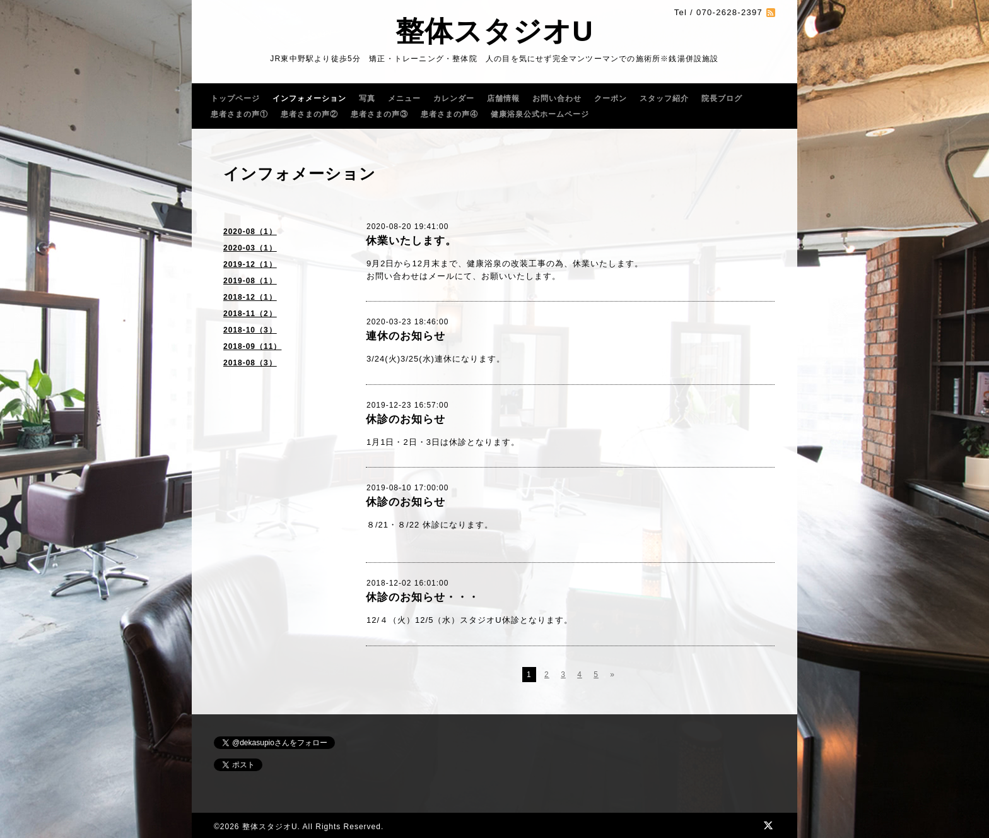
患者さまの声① (239, 114)
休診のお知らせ (405, 419)
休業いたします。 (411, 241)
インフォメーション (309, 98)
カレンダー (453, 98)
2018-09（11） (252, 346)
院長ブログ (721, 98)
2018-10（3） (250, 330)
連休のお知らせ (405, 336)
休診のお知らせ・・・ (422, 597)
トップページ (235, 98)
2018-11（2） (250, 313)
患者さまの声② (309, 114)
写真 (367, 98)
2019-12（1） (250, 264)
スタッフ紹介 (664, 98)
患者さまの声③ (379, 114)
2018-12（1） (250, 297)
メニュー (404, 98)
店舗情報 (503, 98)
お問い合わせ (557, 98)
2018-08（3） (250, 362)
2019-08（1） (250, 280)
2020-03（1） (250, 248)
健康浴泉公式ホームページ (540, 114)
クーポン (610, 98)
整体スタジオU (494, 31)
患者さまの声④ (449, 114)
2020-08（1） (250, 231)
